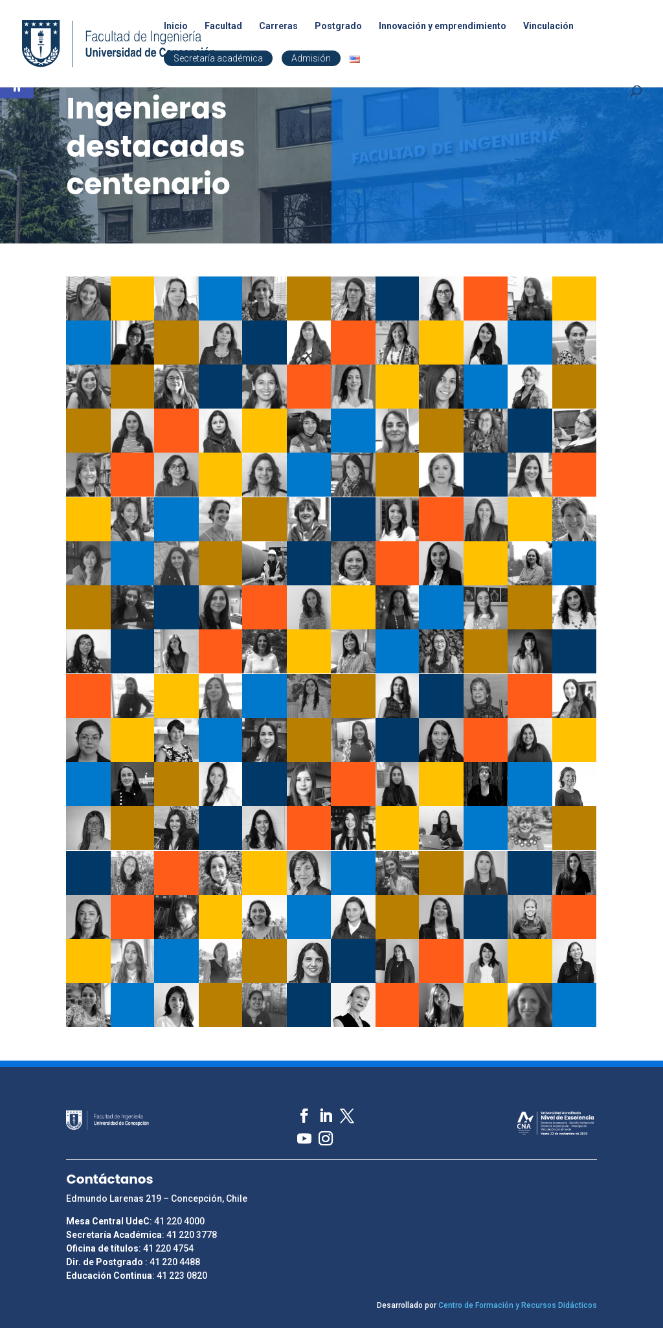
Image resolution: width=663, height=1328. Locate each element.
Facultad (223, 26)
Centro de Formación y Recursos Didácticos (517, 1305)
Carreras (278, 26)
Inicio (176, 26)
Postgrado (338, 26)
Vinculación (548, 26)
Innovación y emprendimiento (442, 26)
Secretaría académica (218, 58)
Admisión (311, 58)
